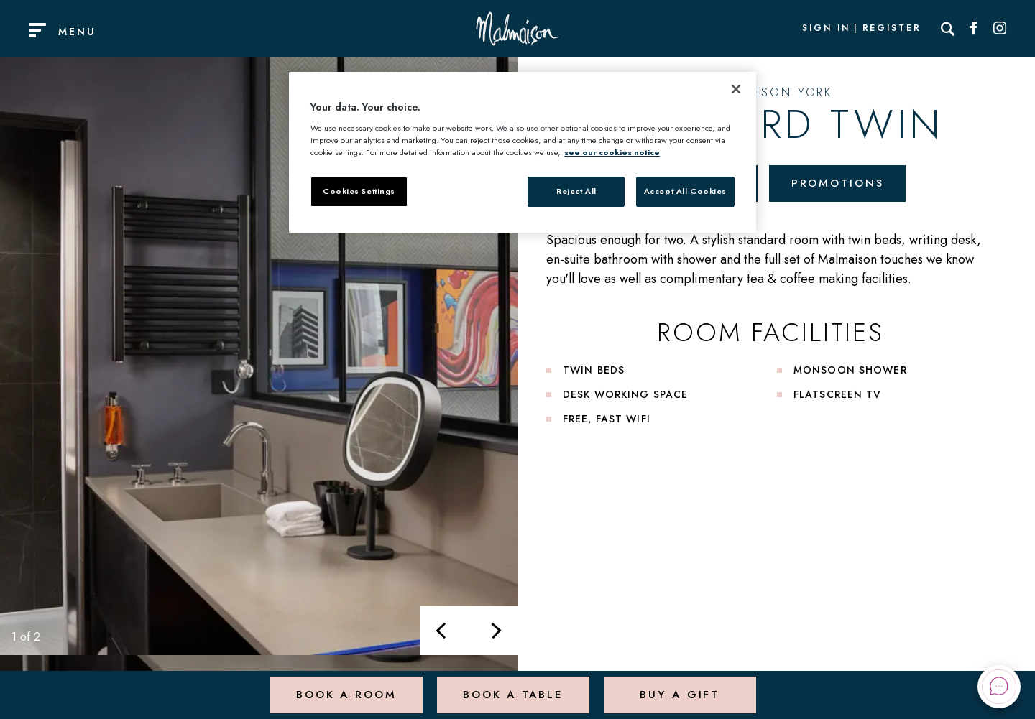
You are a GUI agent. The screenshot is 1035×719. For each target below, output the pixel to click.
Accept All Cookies (685, 191)
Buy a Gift (679, 686)
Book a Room (344, 686)
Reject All (576, 191)
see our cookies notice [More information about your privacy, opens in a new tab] (612, 152)
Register (891, 29)
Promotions (841, 184)
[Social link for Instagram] (999, 28)
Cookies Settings (359, 191)
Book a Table (511, 686)
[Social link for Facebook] (973, 28)
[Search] (948, 29)
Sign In (826, 29)
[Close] (736, 89)
